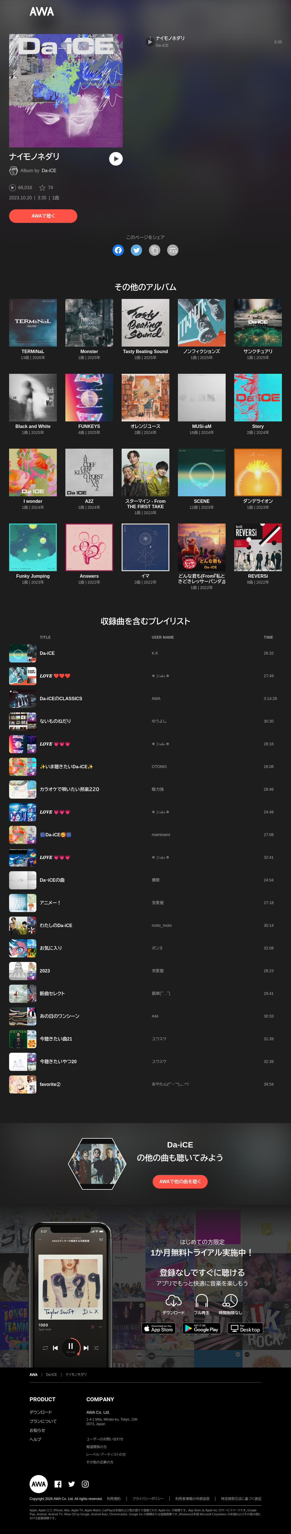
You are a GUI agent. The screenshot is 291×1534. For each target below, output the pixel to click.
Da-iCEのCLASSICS (61, 698)
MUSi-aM (201, 426)
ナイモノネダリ (170, 38)
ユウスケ (159, 1039)
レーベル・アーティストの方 (106, 1455)
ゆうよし (159, 721)
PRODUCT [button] (42, 1399)
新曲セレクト (52, 993)
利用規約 (114, 1499)
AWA (156, 698)
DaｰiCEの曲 (52, 880)
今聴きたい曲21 (56, 1039)
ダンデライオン (258, 501)
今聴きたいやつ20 (58, 1061)
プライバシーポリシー (148, 1499)
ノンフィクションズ (202, 351)
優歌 (156, 880)
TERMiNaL (33, 351)
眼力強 (158, 789)
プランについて (43, 1421)
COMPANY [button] (100, 1399)
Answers (89, 576)
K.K (155, 653)
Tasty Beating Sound (145, 351)
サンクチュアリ (258, 351)
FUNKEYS (89, 426)
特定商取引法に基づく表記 (241, 1499)
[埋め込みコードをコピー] (172, 250)
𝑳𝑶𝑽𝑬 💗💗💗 (55, 744)
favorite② (50, 1084)
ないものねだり (55, 721)
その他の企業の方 (99, 1462)
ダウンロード (41, 1412)
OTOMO (159, 766)
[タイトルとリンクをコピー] (154, 250)
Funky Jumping (33, 576)
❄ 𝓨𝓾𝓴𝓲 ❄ (160, 676)
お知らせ (37, 1430)
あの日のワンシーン (59, 1016)
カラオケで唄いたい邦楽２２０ (69, 789)
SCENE (201, 501)
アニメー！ (50, 902)
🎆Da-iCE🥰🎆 (56, 834)
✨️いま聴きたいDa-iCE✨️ (66, 766)
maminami (161, 834)
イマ (145, 576)
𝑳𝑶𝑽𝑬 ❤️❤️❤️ (55, 676)
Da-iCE (49, 170)
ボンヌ (157, 948)
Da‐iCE (47, 653)
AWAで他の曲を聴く (180, 1181)
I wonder (33, 501)
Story (258, 426)
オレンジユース (145, 426)
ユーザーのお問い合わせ (104, 1439)
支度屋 (158, 902)
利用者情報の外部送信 (192, 1499)
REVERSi (258, 576)
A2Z (89, 501)
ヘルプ (35, 1439)
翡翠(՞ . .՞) (161, 993)
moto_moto (162, 925)
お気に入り (51, 948)
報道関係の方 (96, 1447)
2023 (45, 970)
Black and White (33, 426)
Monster (89, 351)
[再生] (116, 159)
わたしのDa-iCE (56, 925)
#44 (155, 1016)
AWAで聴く (43, 216)
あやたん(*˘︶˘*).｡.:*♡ (170, 1084)
